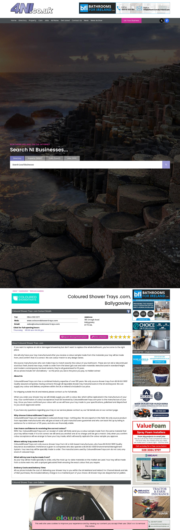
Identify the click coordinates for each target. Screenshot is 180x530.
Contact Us (77, 20)
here (133, 523)
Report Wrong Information (75, 337)
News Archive (96, 20)
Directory (23, 20)
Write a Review (100, 337)
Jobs (47, 20)
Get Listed (65, 20)
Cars (40, 20)
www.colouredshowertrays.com (42, 320)
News (86, 20)
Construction (23, 291)
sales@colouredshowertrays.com (43, 324)
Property (32, 20)
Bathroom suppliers (37, 291)
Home (13, 20)
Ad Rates (55, 20)
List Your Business (131, 20)
